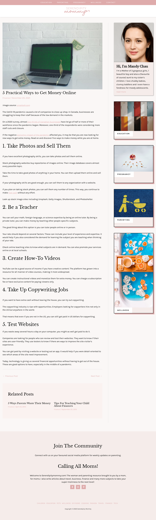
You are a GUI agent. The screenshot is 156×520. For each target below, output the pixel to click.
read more (121, 92)
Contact (116, 2)
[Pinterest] (84, 487)
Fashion (93, 503)
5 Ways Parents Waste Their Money (26, 405)
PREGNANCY (124, 174)
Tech (116, 503)
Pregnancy (79, 2)
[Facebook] (72, 487)
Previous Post (10, 376)
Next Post (96, 376)
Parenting (60, 2)
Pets (59, 503)
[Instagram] (78, 487)
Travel (101, 503)
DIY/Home (76, 503)
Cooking (85, 503)
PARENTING (123, 220)
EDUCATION (123, 134)
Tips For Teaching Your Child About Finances (73, 405)
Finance (6, 98)
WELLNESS (123, 310)
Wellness (98, 2)
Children (41, 503)
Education (41, 2)
